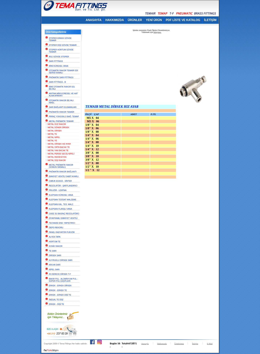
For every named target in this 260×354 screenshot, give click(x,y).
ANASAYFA (94, 20)
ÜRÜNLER (135, 20)
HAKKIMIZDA (114, 20)
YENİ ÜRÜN (154, 20)
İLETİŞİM (210, 20)
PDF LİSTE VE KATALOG (183, 20)
